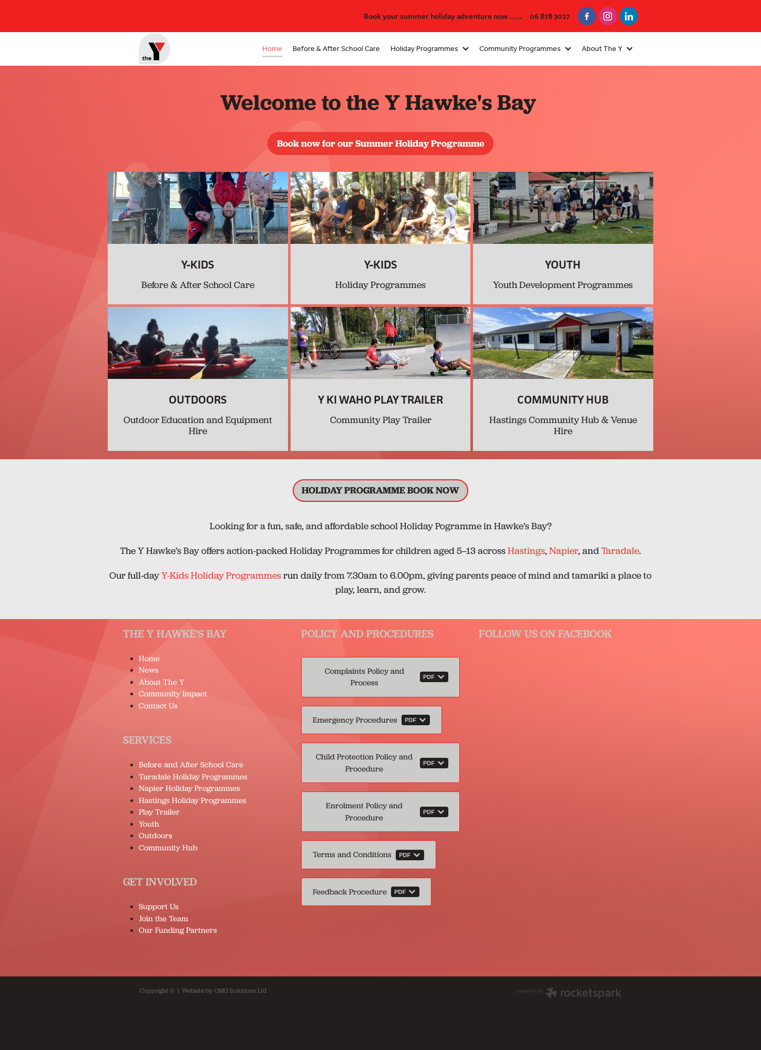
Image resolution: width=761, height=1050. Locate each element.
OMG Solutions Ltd (240, 990)
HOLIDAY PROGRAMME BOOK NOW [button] (380, 490)
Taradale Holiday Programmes (194, 776)
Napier (563, 550)
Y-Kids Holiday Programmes (221, 575)
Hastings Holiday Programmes (192, 800)
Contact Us (158, 706)
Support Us (159, 906)
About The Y (161, 682)
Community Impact (173, 693)
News (149, 670)
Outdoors (155, 835)
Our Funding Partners (178, 930)
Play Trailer (159, 812)
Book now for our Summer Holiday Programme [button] (381, 143)
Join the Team (163, 918)
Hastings (526, 550)
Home (149, 658)
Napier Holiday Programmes (189, 788)
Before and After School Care (191, 764)
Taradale (620, 550)
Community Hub (168, 847)
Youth (149, 824)
